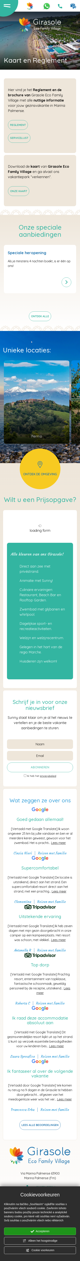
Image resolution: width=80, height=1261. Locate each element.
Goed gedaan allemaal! (40, 819)
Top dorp (40, 965)
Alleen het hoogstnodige (40, 1241)
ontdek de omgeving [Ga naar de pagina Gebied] (40, 468)
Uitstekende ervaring (40, 916)
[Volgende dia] (45, 304)
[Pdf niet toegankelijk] (18, 125)
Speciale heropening (27, 252)
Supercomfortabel (40, 868)
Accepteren (40, 1231)
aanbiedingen (32, 728)
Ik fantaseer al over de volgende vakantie (40, 1074)
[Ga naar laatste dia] (35, 304)
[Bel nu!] (60, 6)
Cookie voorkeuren (40, 1250)
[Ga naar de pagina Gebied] (36, 402)
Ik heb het (41, 775)
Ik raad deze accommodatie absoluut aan (40, 1020)
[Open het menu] (7, 5)
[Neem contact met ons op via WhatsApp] (46, 6)
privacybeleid (48, 775)
